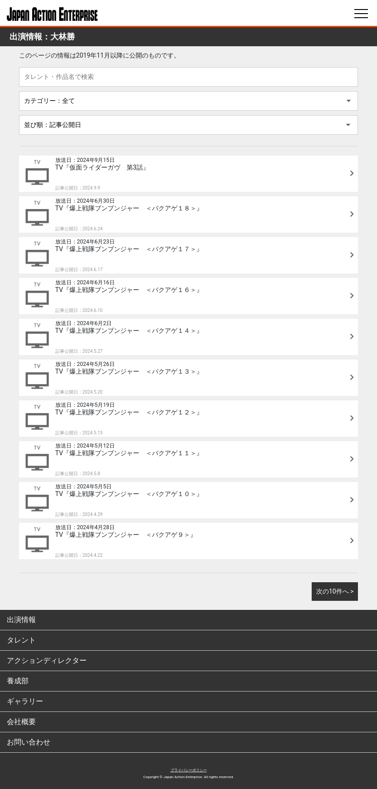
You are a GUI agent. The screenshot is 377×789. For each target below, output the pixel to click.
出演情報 (21, 619)
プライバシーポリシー (189, 770)
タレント (21, 640)
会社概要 (21, 721)
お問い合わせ (28, 742)
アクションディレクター (47, 660)
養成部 (18, 681)
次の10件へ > (335, 591)
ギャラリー (25, 701)
